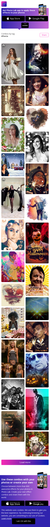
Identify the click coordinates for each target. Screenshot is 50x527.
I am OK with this (23, 521)
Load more (25, 462)
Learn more (6, 518)
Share (44, 35)
